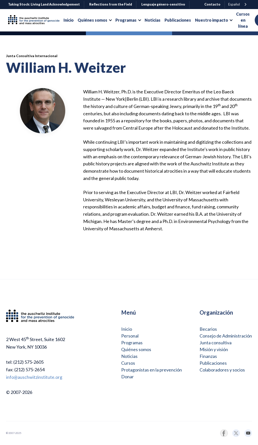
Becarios (208, 329)
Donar (127, 376)
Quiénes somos (136, 349)
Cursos (128, 363)
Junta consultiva (216, 342)
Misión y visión (214, 349)
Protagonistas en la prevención (151, 370)
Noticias (129, 356)
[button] (94, 20)
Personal (130, 336)
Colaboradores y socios (222, 370)
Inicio (126, 329)
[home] (35, 20)
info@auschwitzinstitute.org (34, 377)
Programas (132, 342)
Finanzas (208, 356)
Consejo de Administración (226, 336)
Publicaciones (213, 363)
